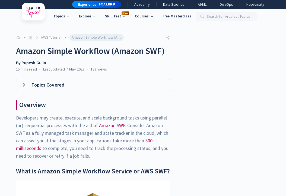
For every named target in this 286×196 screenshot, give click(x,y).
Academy (142, 4)
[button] (94, 4)
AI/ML (202, 4)
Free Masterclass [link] (177, 16)
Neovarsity (255, 4)
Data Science (174, 4)
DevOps (226, 4)
